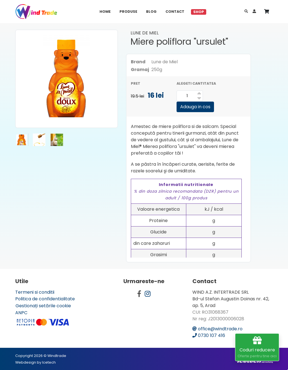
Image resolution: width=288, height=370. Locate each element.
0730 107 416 (208, 335)
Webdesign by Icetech (35, 362)
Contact (174, 11)
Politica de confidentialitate (45, 299)
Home (105, 11)
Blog (151, 11)
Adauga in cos (195, 107)
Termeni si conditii (34, 292)
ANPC (21, 312)
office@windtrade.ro (217, 329)
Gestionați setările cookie (43, 306)
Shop (198, 11)
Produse (128, 11)
